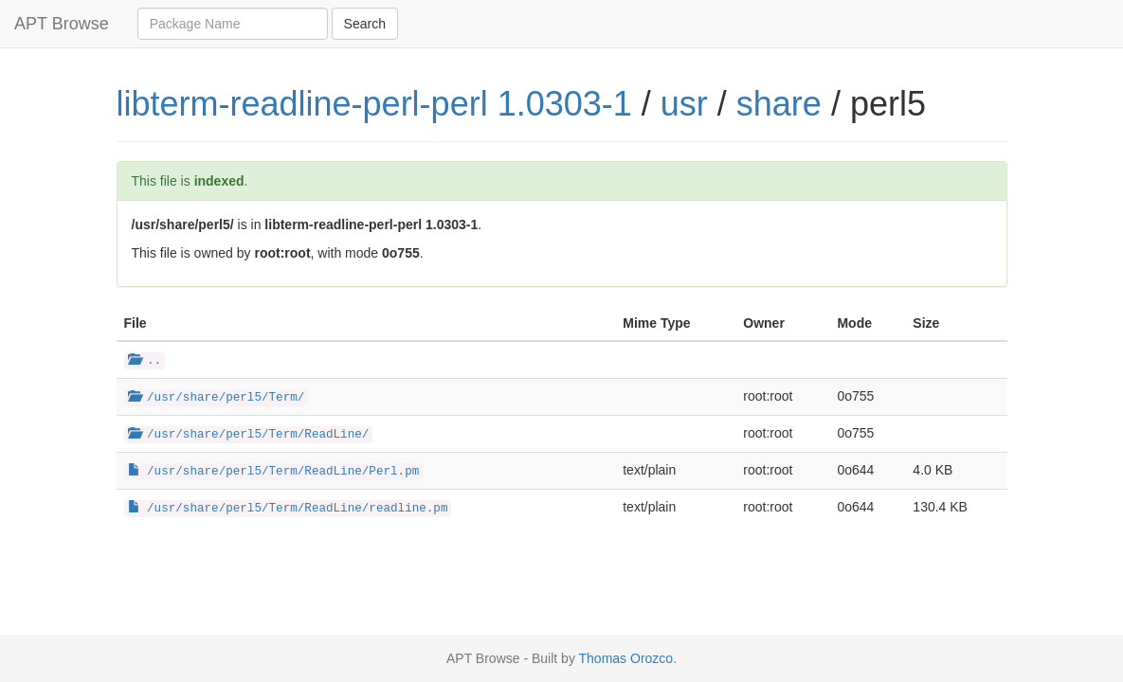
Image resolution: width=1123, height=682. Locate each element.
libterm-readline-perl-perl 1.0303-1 (374, 103)
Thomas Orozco (626, 658)
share (779, 103)
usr (684, 103)
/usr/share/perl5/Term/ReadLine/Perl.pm (274, 471)
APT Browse (61, 23)
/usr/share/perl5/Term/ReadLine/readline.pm (288, 508)
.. (145, 361)
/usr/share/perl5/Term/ (216, 397)
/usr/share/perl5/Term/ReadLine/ (249, 434)
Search (365, 23)
